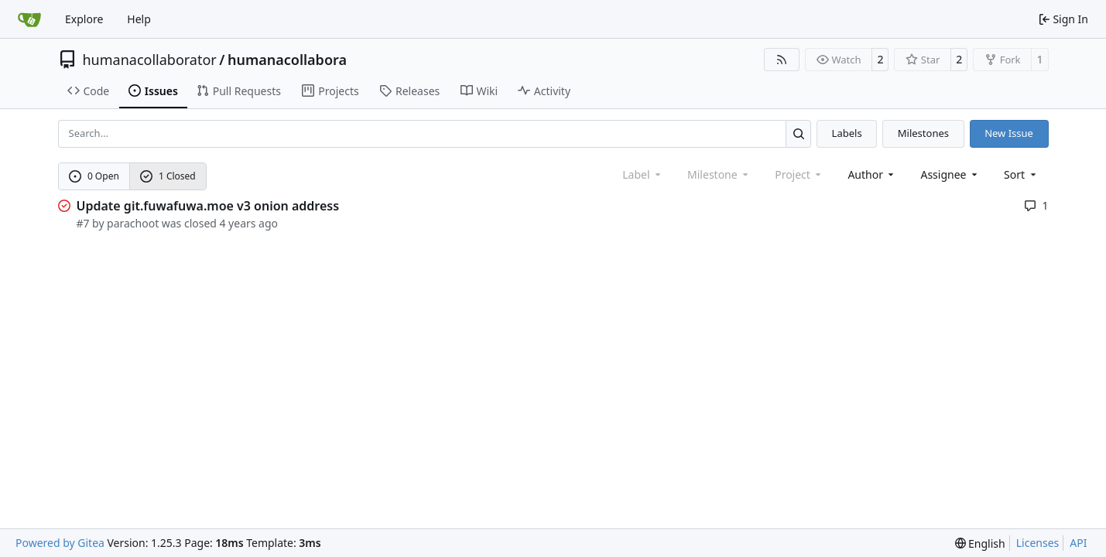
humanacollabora (287, 59)
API (1078, 542)
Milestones (923, 133)
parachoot (133, 223)
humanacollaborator (150, 59)
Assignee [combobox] (950, 174)
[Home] (29, 19)
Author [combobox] (871, 174)
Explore (84, 19)
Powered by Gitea (59, 542)
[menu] (1021, 174)
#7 (83, 223)
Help (139, 19)
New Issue (1008, 133)
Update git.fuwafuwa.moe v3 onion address (208, 206)
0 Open (94, 176)
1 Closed (168, 176)
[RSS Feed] (782, 59)
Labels (847, 133)
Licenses (1038, 542)
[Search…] (798, 133)
